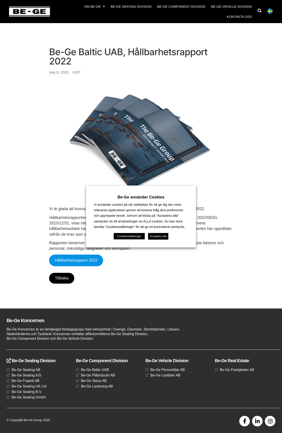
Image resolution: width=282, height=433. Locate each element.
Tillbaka (61, 278)
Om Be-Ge (94, 6)
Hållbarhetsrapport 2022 (76, 260)
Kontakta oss (239, 16)
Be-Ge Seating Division (131, 6)
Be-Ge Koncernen (25, 320)
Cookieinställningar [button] (129, 236)
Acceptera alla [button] (158, 236)
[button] (259, 10)
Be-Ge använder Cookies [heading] (140, 197)
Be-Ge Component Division (181, 6)
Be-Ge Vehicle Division (231, 6)
